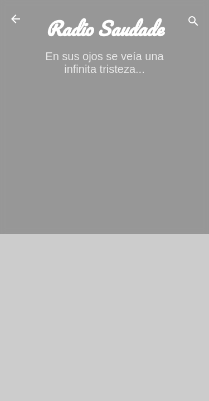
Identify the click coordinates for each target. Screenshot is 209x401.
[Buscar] (193, 23)
